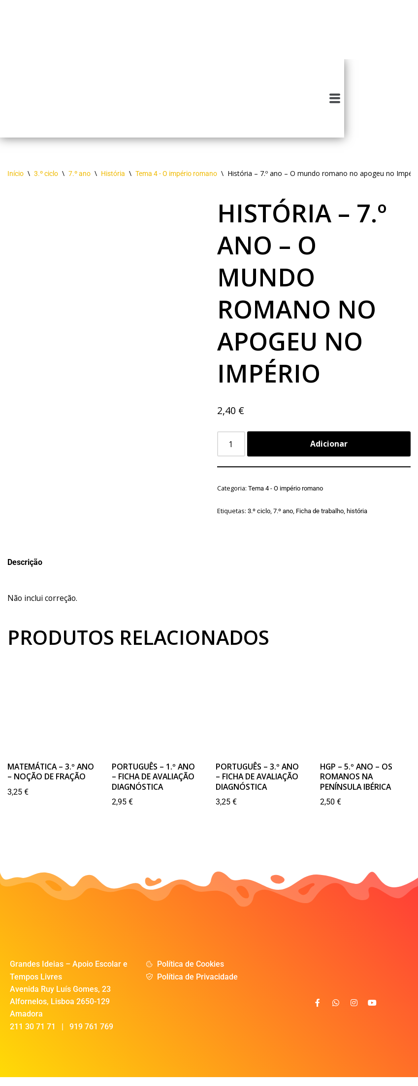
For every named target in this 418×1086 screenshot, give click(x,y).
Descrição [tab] (24, 569)
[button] (409, 101)
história (357, 517)
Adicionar (329, 449)
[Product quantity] (231, 450)
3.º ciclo (46, 179)
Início (15, 179)
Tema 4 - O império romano (176, 179)
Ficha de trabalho (320, 517)
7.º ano (79, 179)
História (113, 179)
